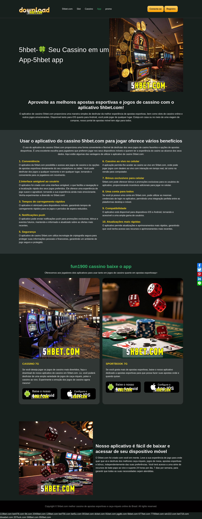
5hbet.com (67, 9)
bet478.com (18, 514)
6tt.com (28, 514)
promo (108, 9)
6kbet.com (133, 514)
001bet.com (88, 514)
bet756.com (64, 514)
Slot (79, 9)
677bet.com (144, 514)
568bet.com (33, 517)
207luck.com (20, 517)
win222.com (170, 514)
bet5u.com (76, 514)
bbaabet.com (6, 517)
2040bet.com (39, 514)
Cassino (89, 9)
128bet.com (52, 514)
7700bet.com (157, 514)
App (99, 9)
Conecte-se (156, 9)
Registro (171, 9)
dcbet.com (99, 514)
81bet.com (110, 514)
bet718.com (183, 514)
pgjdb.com (122, 514)
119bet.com (6, 514)
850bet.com (45, 517)
